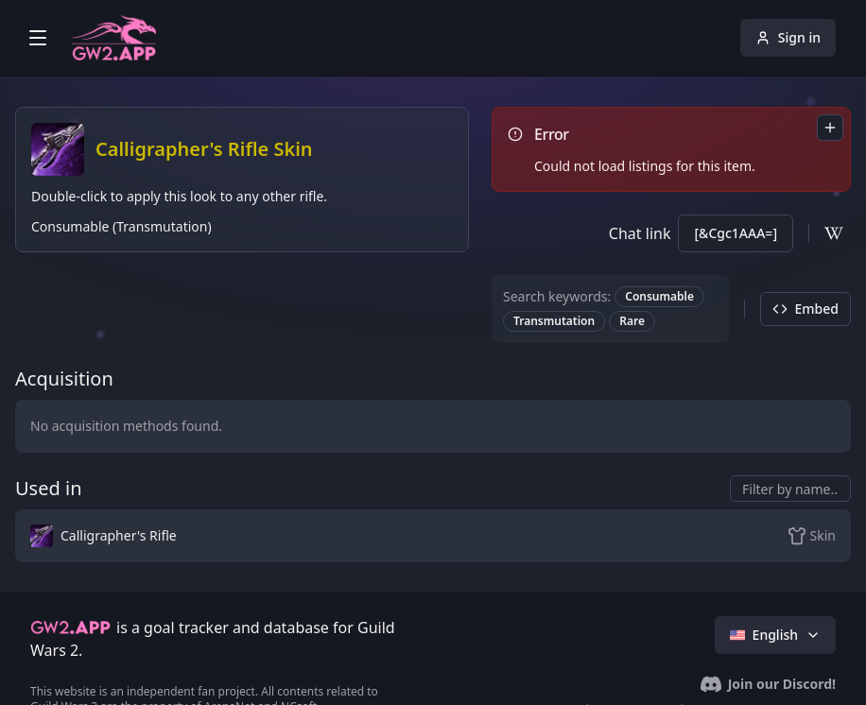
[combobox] (830, 127)
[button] (293, 535)
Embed (805, 309)
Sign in (788, 37)
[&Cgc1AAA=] (735, 233)
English (775, 635)
